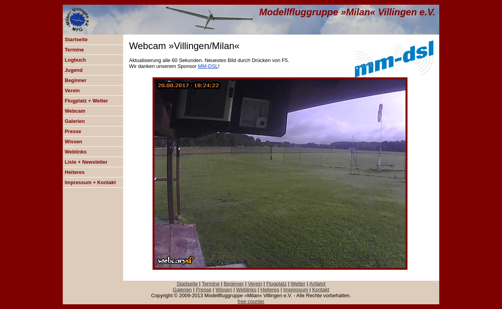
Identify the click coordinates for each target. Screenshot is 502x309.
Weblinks (76, 152)
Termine (74, 50)
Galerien (75, 121)
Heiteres (75, 172)
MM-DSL (208, 66)
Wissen (73, 141)
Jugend (74, 70)
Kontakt (320, 290)
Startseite (76, 39)
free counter (251, 301)
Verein (72, 90)
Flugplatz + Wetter (86, 101)
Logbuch (75, 60)
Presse (73, 131)
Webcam (75, 111)
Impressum (295, 290)
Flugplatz (276, 284)
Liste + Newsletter (86, 162)
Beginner (75, 80)
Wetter (298, 284)
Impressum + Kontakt (90, 182)
